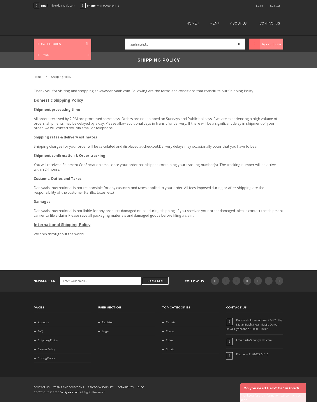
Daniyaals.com (69, 392)
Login (259, 5)
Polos (169, 340)
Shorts (170, 349)
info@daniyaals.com (62, 5)
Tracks (170, 331)
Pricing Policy (46, 358)
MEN (43, 53)
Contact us (41, 387)
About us (44, 322)
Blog (140, 387)
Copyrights (126, 387)
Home (38, 77)
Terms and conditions (68, 387)
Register (275, 5)
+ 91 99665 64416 (108, 5)
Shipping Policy (48, 340)
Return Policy (46, 349)
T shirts (171, 322)
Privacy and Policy (101, 387)
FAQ (40, 331)
